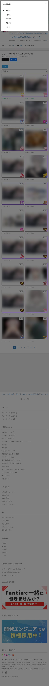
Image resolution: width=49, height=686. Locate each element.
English (8, 15)
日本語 (8, 10)
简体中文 (8, 19)
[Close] (45, 3)
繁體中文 (8, 23)
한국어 (8, 27)
